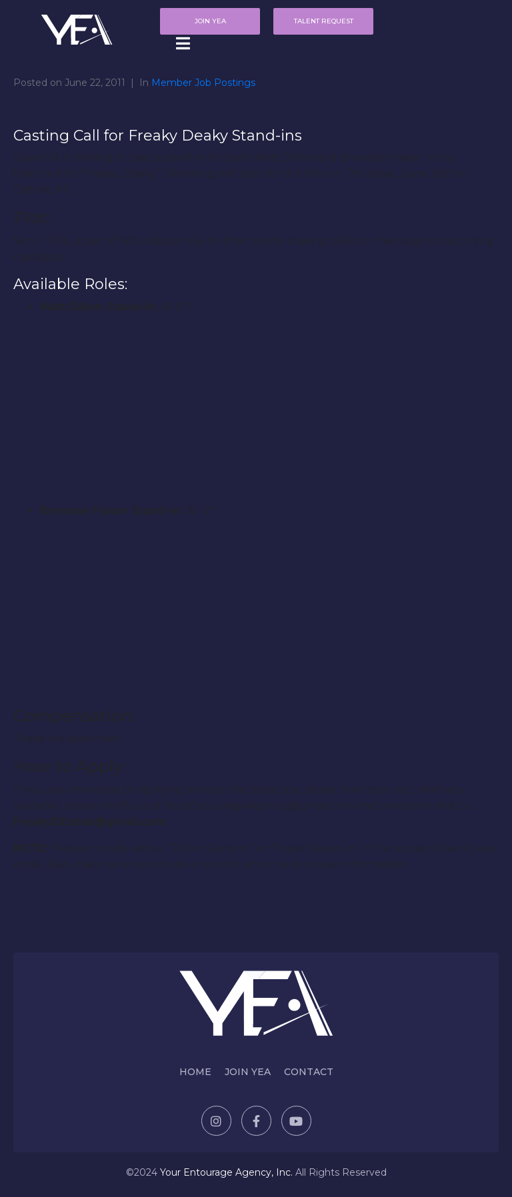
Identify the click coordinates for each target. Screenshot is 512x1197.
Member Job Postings (203, 83)
